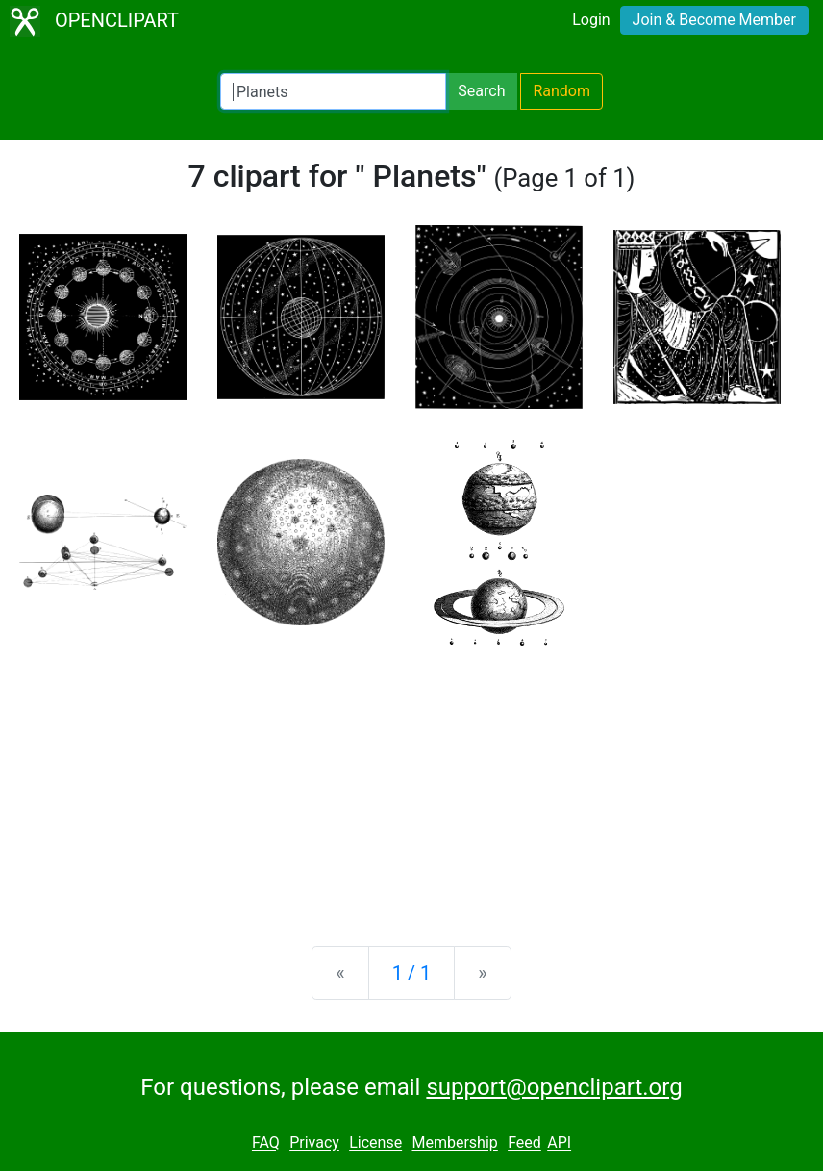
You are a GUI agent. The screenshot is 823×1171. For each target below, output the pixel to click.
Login (591, 20)
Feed (524, 1143)
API (559, 1143)
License (375, 1143)
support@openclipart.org (554, 1087)
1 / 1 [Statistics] (412, 972)
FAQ (266, 1143)
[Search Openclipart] (333, 91)
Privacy (314, 1143)
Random (561, 91)
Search (481, 91)
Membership (454, 1143)
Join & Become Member (714, 20)
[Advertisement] (411, 780)
